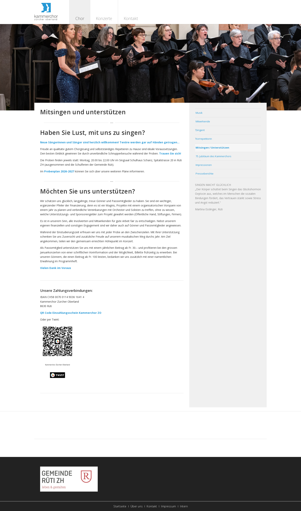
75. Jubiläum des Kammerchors (213, 156)
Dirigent (200, 130)
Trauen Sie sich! (170, 153)
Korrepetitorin (204, 138)
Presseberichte (204, 173)
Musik (199, 112)
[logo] (46, 12)
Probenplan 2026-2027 (59, 171)
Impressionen (204, 165)
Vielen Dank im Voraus (55, 268)
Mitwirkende (203, 121)
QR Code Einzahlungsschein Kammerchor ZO (70, 313)
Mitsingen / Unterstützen (212, 147)
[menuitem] (79, 12)
